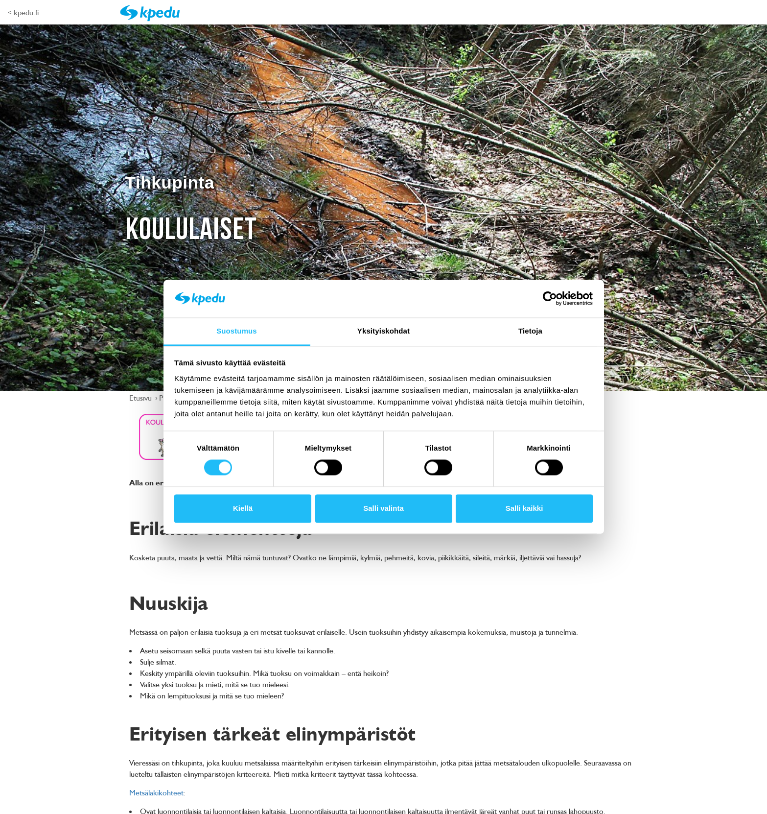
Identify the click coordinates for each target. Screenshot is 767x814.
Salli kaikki (524, 508)
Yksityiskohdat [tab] (383, 331)
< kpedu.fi (23, 12)
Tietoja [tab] (530, 331)
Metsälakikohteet (156, 792)
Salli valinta (383, 508)
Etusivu (141, 398)
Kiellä (243, 508)
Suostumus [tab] (236, 331)
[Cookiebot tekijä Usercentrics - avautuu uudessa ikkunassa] (550, 298)
